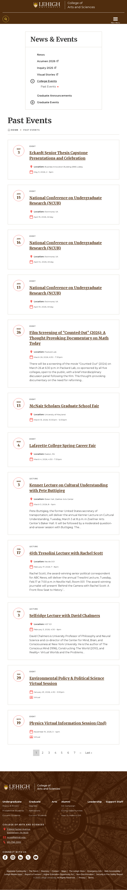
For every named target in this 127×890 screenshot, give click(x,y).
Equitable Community (16, 871)
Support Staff (114, 801)
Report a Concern (33, 874)
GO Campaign (68, 806)
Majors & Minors (11, 806)
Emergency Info (94, 871)
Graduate (35, 801)
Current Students (11, 815)
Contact (55, 871)
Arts (54, 801)
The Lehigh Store (77, 871)
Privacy (82, 877)
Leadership (95, 801)
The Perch (33, 871)
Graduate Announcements (54, 95)
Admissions (34, 811)
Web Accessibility (112, 871)
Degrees (33, 806)
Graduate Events (48, 102)
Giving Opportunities (72, 811)
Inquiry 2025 (47, 67)
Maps (63, 871)
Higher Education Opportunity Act (58, 874)
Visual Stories (48, 74)
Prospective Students (13, 811)
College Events (47, 81)
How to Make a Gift (71, 815)
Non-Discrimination (85, 874)
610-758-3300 (14, 842)
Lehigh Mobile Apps (13, 874)
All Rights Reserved (66, 877)
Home (13, 130)
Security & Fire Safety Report (109, 874)
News (41, 54)
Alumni (65, 801)
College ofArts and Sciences (48, 787)
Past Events (48, 86)
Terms (91, 877)
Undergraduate (12, 801)
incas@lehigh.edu (16, 837)
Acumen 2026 (48, 61)
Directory (45, 871)
